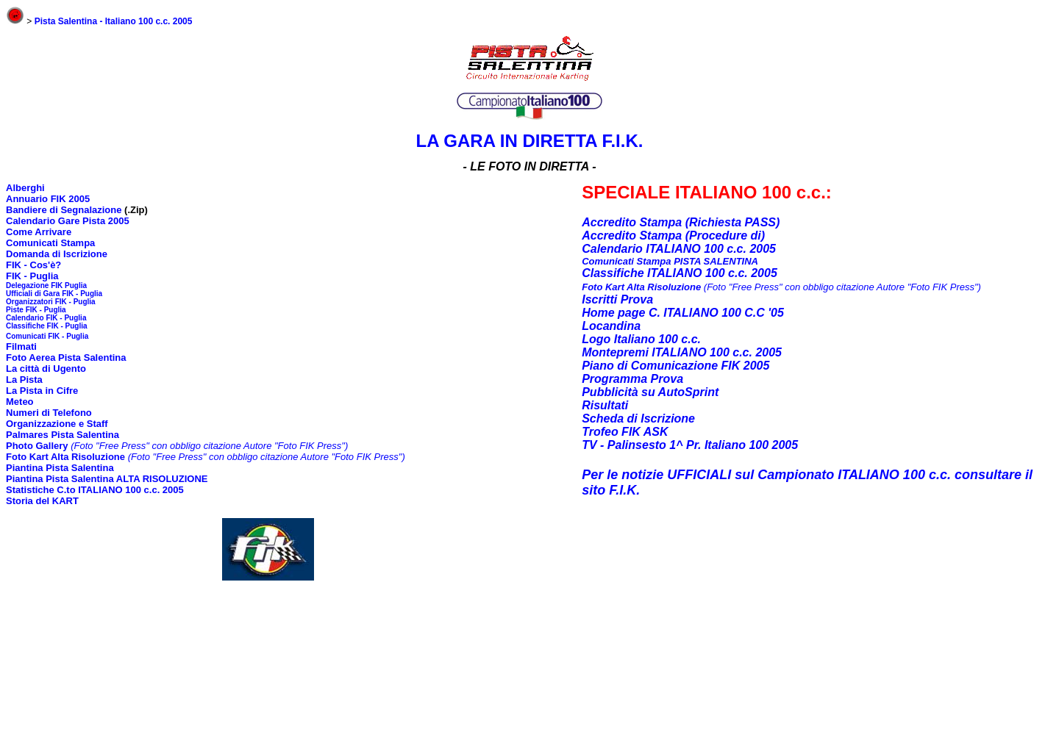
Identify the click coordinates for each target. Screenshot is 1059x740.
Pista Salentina (84, 434)
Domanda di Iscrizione (56, 253)
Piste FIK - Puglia (36, 310)
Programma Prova (632, 379)
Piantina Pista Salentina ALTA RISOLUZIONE (106, 478)
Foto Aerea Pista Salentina (66, 357)
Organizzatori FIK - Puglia (51, 302)
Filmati (21, 346)
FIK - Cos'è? (33, 264)
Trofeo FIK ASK (625, 431)
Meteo (20, 401)
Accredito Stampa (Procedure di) (673, 235)
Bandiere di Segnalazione (65, 209)
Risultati (605, 405)
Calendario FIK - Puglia (46, 318)
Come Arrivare (38, 231)
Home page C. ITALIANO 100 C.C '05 (683, 312)
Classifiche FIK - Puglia (47, 326)
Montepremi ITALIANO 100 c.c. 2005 (682, 352)
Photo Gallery (37, 445)
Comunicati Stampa (50, 242)
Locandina (611, 326)
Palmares (27, 434)
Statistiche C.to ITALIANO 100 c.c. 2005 (95, 489)
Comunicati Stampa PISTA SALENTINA (670, 261)
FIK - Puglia (32, 275)
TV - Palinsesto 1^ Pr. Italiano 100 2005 (690, 445)
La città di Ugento (46, 368)
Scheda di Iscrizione (638, 418)
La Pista (24, 379)
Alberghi (25, 187)
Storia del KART (42, 500)
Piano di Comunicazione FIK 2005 (675, 365)
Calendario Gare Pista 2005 (67, 220)
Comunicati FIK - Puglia (47, 336)
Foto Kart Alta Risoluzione (65, 456)
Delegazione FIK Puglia (46, 285)
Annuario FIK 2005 (48, 198)
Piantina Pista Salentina (60, 467)
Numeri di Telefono (49, 412)
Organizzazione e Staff (57, 423)
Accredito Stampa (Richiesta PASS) (681, 222)
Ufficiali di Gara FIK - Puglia (54, 294)
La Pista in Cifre (42, 390)
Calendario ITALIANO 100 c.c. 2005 (679, 249)
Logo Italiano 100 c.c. (641, 339)
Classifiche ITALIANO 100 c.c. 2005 (679, 273)
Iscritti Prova (617, 299)
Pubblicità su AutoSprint (650, 392)
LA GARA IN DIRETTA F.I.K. (529, 141)
